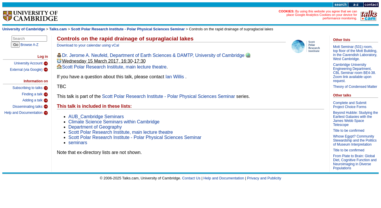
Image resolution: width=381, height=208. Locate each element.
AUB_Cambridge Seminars (96, 116)
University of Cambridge (23, 29)
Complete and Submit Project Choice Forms (349, 105)
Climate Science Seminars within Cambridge (114, 121)
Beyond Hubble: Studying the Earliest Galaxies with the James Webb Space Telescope (355, 119)
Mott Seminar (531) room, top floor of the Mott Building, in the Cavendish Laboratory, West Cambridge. (355, 53)
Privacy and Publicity (264, 178)
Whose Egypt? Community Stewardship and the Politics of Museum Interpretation (355, 140)
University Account (31, 63)
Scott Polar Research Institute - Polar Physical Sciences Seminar (128, 29)
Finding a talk (35, 94)
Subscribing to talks (30, 88)
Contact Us (191, 178)
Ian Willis (175, 76)
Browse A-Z (29, 45)
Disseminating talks (30, 106)
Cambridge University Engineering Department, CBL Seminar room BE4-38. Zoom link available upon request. (354, 73)
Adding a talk (35, 100)
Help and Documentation (26, 113)
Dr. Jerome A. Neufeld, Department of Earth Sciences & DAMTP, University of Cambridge (153, 55)
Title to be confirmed (348, 131)
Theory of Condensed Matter (355, 87)
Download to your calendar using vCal (88, 45)
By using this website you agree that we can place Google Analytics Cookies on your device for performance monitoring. (321, 15)
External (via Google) (29, 69)
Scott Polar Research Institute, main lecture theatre (114, 66)
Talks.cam (58, 29)
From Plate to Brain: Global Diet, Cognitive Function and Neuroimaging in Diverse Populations (355, 162)
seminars (77, 142)
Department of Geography (95, 127)
